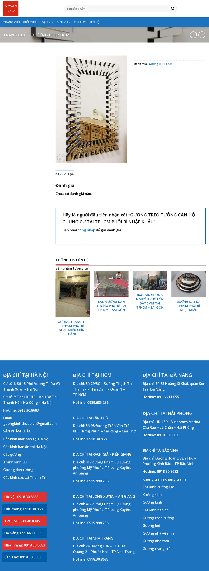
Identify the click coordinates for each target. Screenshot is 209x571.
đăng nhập (86, 230)
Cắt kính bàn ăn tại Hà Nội (25, 446)
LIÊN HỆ (94, 22)
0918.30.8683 (28, 410)
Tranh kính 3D (15, 462)
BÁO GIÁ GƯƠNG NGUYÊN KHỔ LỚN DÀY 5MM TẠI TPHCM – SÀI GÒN (150, 301)
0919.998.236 (98, 481)
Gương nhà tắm (156, 540)
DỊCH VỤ (64, 22)
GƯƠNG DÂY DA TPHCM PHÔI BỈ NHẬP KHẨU (188, 306)
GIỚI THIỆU (31, 22)
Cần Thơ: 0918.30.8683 (22, 557)
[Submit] (172, 8)
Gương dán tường (18, 469)
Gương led (151, 525)
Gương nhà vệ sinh (158, 533)
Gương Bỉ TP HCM (51, 35)
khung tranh (175, 479)
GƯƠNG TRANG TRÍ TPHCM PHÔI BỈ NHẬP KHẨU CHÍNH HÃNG (72, 328)
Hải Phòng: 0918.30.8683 (24, 509)
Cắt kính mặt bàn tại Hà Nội (26, 439)
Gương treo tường (158, 517)
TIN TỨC (80, 22)
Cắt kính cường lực (158, 486)
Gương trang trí (156, 548)
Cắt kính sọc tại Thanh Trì (24, 477)
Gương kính (152, 502)
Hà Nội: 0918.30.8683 (21, 496)
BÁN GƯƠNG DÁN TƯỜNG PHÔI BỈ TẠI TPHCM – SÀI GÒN (111, 306)
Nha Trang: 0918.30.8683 (24, 545)
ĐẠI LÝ (47, 22)
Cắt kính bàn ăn (156, 510)
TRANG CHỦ (11, 22)
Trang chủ (15, 35)
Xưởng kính (152, 494)
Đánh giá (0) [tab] (65, 174)
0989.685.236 (98, 402)
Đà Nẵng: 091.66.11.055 (23, 533)
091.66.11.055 (168, 396)
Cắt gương (12, 454)
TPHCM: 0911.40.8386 (22, 521)
